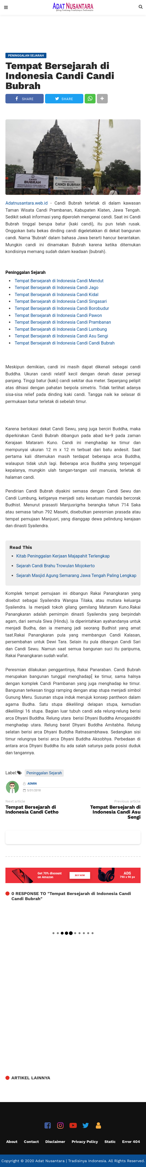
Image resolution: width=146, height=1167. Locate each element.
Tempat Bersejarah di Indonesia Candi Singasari (61, 301)
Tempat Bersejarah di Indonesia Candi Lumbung (61, 329)
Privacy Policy (85, 1141)
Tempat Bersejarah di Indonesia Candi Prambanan (63, 322)
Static (110, 1141)
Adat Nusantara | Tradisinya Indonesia (70, 1161)
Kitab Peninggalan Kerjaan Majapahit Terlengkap (63, 556)
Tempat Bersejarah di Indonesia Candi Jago (57, 287)
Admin (32, 783)
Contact (31, 1141)
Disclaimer (55, 1141)
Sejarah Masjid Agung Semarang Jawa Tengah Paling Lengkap (76, 575)
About (11, 1141)
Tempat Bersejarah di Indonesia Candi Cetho (32, 810)
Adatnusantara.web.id (26, 203)
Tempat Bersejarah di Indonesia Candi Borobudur (61, 308)
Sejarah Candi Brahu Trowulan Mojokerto (55, 565)
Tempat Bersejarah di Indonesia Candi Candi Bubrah (59, 75)
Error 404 (131, 1141)
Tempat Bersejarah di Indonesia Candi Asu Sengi (61, 336)
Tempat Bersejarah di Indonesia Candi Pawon (58, 315)
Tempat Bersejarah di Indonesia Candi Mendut (59, 280)
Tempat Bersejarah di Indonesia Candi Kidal (57, 294)
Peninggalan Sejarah (44, 773)
